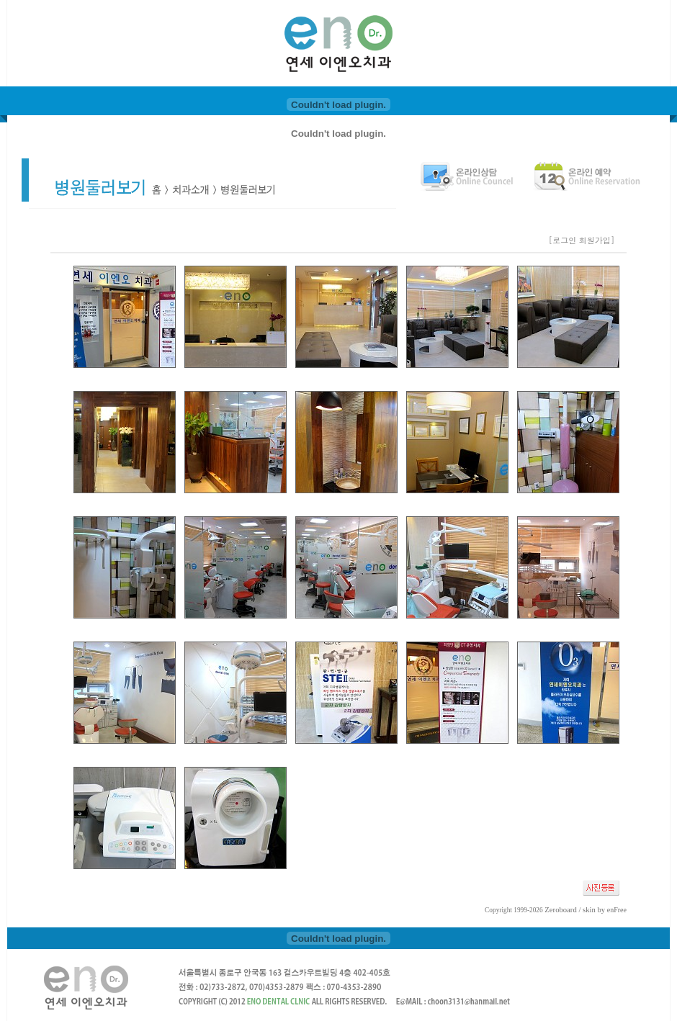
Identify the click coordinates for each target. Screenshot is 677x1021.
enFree (617, 910)
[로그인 (563, 240)
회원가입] (598, 240)
